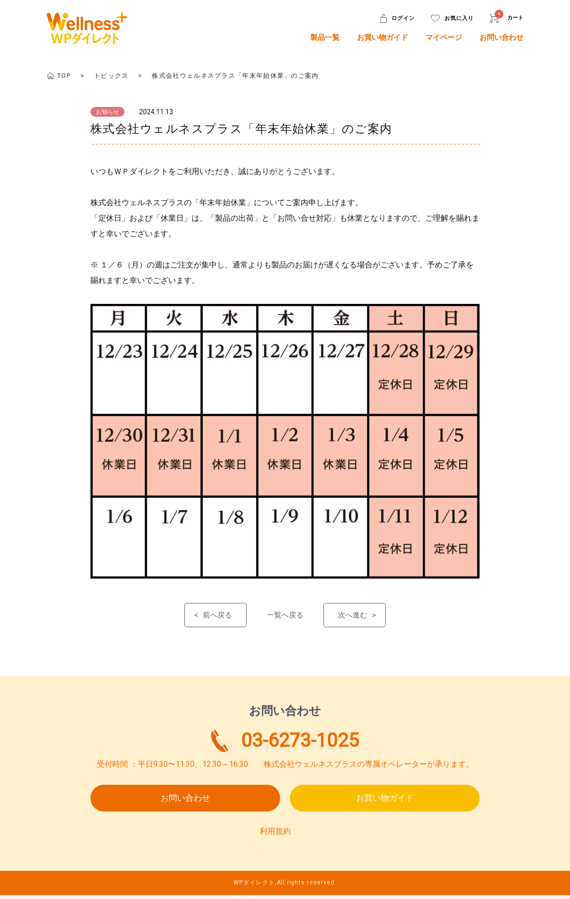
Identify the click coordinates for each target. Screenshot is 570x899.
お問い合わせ (501, 37)
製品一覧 (324, 37)
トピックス (111, 75)
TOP (64, 75)
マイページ (444, 37)
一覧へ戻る (285, 615)
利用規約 (275, 835)
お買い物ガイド (382, 37)
